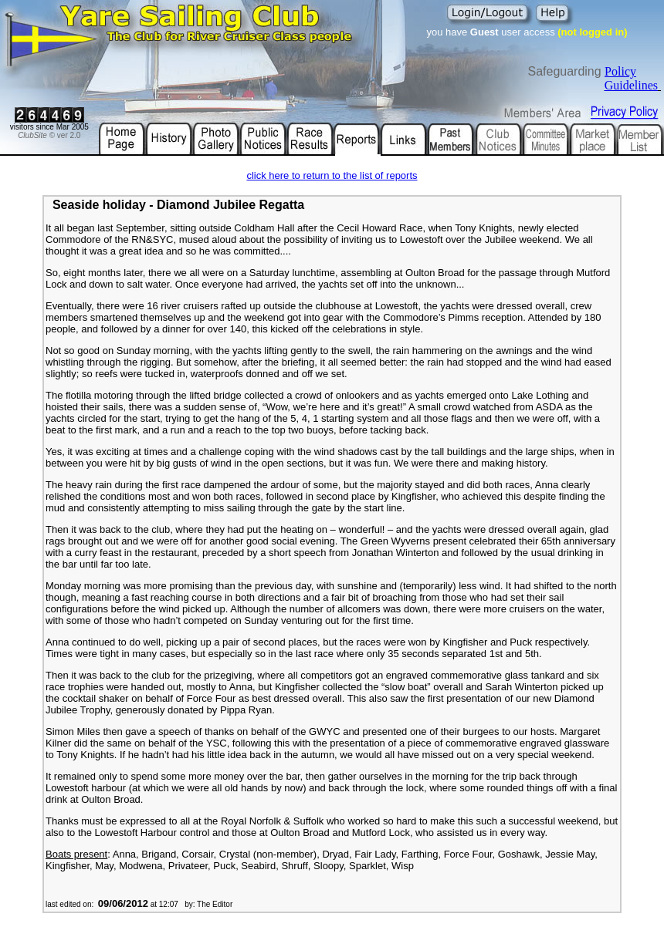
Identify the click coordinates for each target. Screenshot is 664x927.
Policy (620, 71)
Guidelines (631, 85)
